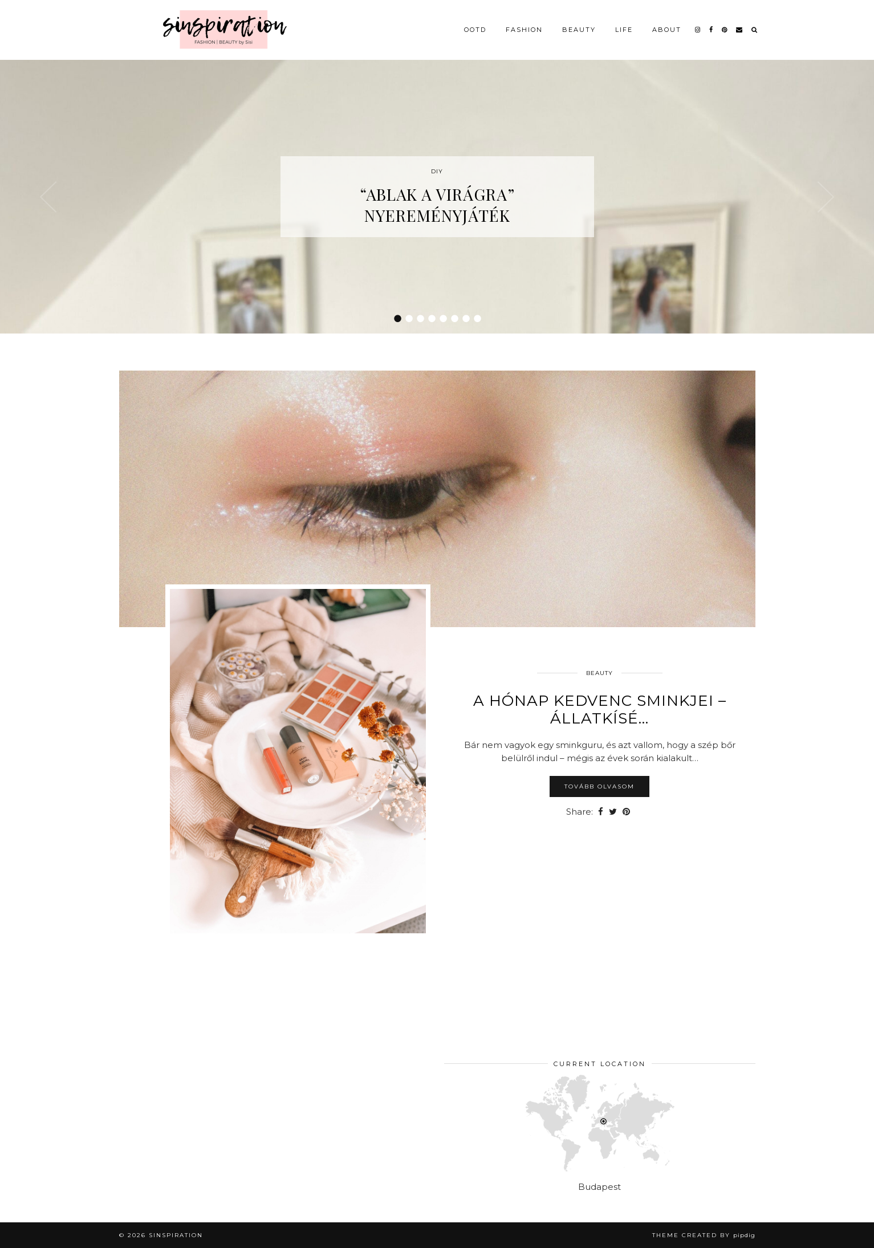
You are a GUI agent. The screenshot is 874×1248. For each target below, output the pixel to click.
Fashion (524, 30)
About (666, 30)
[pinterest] (725, 29)
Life (624, 30)
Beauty (579, 30)
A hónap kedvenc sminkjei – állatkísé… (599, 709)
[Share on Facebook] (600, 812)
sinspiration (176, 1235)
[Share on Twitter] (613, 812)
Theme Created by (703, 1235)
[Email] (739, 29)
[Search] (754, 29)
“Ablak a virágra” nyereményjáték (437, 205)
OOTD (475, 30)
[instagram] (698, 29)
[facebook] (711, 29)
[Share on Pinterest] (626, 812)
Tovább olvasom (599, 786)
